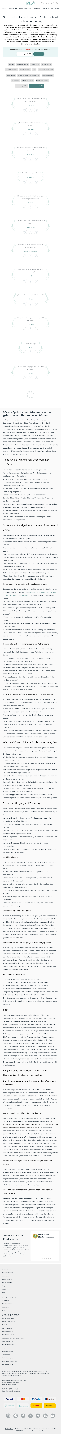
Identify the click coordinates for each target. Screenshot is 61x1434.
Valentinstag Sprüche (8, 1344)
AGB (3, 1310)
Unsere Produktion (7, 1282)
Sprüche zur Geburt (7, 1364)
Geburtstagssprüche (7, 1351)
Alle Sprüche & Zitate (8, 1318)
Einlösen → (39, 54)
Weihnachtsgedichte (7, 1341)
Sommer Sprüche (7, 1328)
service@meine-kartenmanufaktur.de (14, 1380)
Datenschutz (5, 1306)
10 (51, 1258)
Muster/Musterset (7, 1279)
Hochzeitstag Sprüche (8, 1357)
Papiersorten (5, 1275)
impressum (9, 1428)
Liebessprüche (6, 1347)
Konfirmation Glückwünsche (9, 1361)
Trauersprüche (6, 1354)
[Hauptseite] (30, 3)
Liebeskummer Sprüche (8, 1321)
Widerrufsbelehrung (7, 1303)
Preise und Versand (7, 1272)
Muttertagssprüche (7, 1331)
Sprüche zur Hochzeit (8, 1334)
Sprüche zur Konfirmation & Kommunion (13, 1337)
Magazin (4, 1285)
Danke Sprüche (6, 1324)
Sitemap (4, 1289)
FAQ (3, 1292)
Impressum (5, 1300)
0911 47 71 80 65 (13, 1388)
